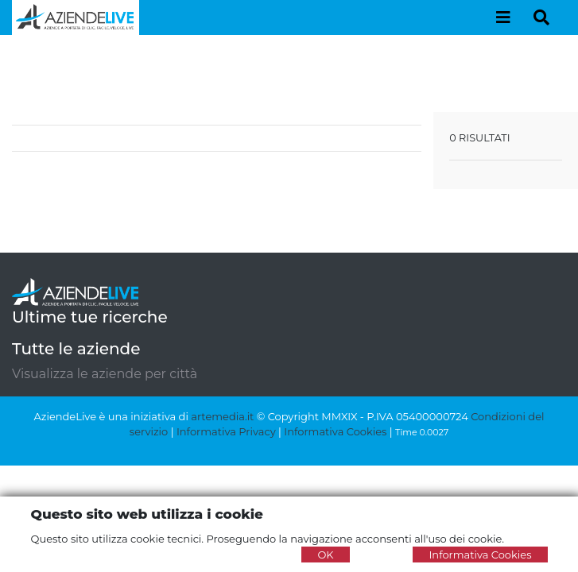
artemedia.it (222, 416)
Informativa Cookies (335, 431)
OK (325, 554)
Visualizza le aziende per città (104, 373)
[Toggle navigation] (503, 17)
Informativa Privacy (226, 431)
